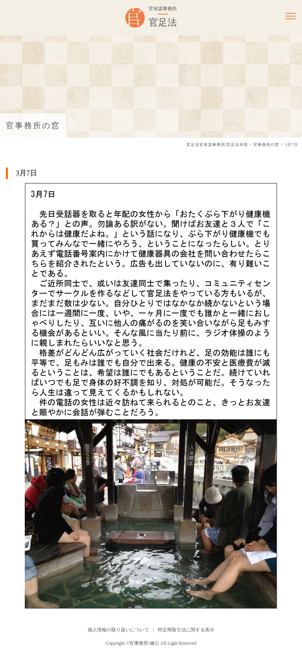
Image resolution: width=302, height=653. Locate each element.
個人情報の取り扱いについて (118, 630)
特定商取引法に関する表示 (186, 630)
